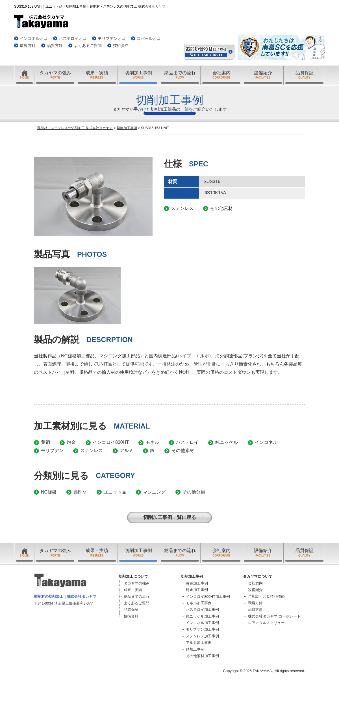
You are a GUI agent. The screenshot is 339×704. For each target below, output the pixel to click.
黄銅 (45, 442)
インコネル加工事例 (202, 623)
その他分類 (193, 492)
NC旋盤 (48, 492)
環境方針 (28, 45)
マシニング (154, 492)
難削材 (80, 492)
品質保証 (304, 75)
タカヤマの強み (55, 75)
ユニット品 (115, 492)
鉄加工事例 (195, 649)
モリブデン (52, 450)
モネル (152, 442)
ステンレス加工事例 (202, 636)
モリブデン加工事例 (202, 629)
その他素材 (182, 450)
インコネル (266, 442)
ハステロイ (187, 442)
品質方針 (55, 45)
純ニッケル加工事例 (202, 616)
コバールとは (148, 38)
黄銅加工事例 (197, 583)
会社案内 (221, 75)
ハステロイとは (72, 38)
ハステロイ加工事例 (202, 609)
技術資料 (121, 45)
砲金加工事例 (197, 590)
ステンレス (91, 450)
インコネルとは (33, 38)
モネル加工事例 (199, 603)
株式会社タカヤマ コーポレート (274, 616)
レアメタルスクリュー (266, 623)
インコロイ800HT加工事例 (208, 596)
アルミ (126, 450)
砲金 (71, 442)
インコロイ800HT (111, 442)
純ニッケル (226, 442)
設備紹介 (263, 75)
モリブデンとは (111, 38)
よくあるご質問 (88, 45)
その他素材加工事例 (202, 656)
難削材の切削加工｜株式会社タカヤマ (65, 596)
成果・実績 (96, 75)
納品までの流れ (179, 75)
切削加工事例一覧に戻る (169, 517)
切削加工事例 (138, 75)
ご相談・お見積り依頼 (266, 596)
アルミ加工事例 (199, 642)
